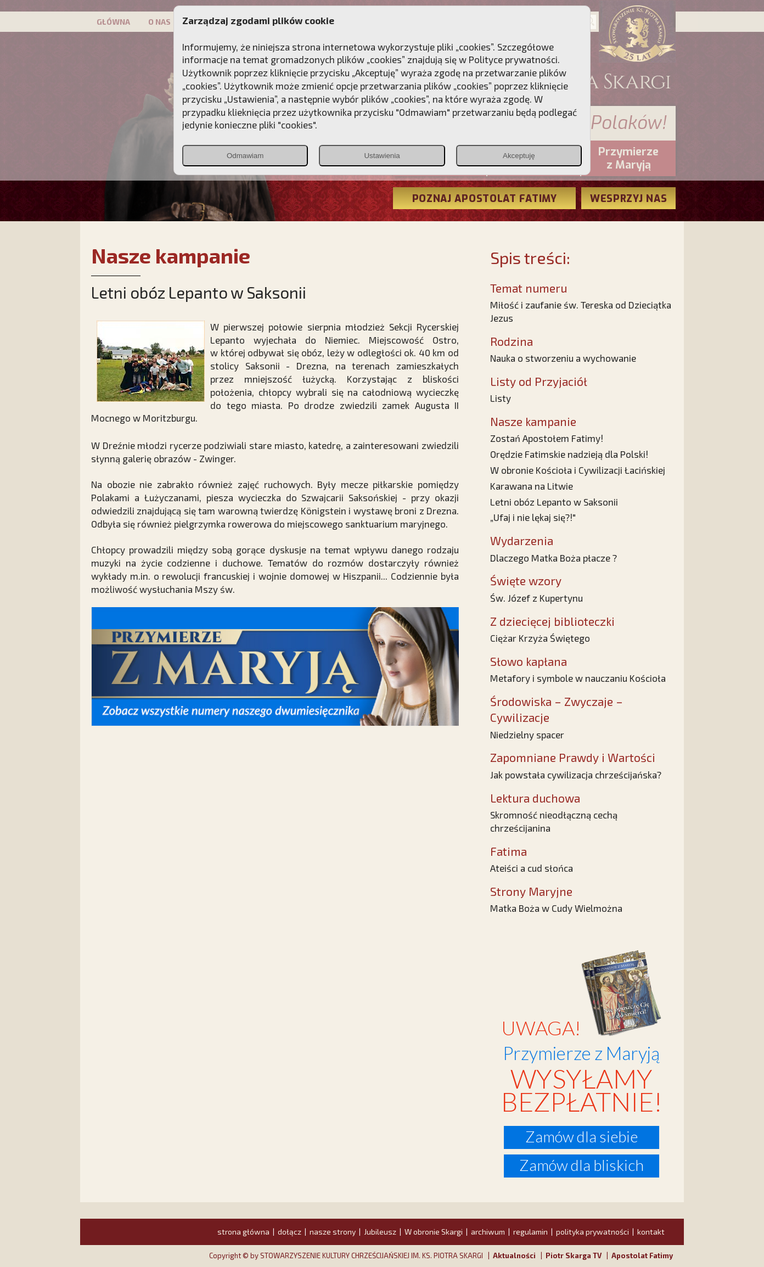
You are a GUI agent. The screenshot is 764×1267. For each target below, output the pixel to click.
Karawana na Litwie (531, 485)
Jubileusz (380, 1231)
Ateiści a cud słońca (531, 867)
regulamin (530, 1231)
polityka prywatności (592, 1231)
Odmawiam (245, 156)
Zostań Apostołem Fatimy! (546, 438)
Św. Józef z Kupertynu (536, 597)
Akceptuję (519, 156)
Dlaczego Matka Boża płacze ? (553, 557)
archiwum (488, 1231)
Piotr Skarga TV (574, 1255)
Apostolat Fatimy (642, 1255)
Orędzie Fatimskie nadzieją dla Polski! (569, 454)
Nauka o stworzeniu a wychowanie (563, 357)
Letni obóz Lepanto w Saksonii (554, 501)
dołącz (289, 1231)
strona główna (243, 1231)
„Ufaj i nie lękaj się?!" (533, 517)
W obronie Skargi (434, 1231)
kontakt (651, 1231)
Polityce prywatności (513, 59)
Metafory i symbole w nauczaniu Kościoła (578, 677)
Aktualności (514, 1255)
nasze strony (333, 1231)
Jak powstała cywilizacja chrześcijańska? (575, 774)
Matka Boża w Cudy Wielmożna (556, 907)
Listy (500, 398)
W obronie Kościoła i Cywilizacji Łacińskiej (577, 469)
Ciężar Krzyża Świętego (540, 637)
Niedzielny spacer (527, 734)
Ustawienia (382, 156)
